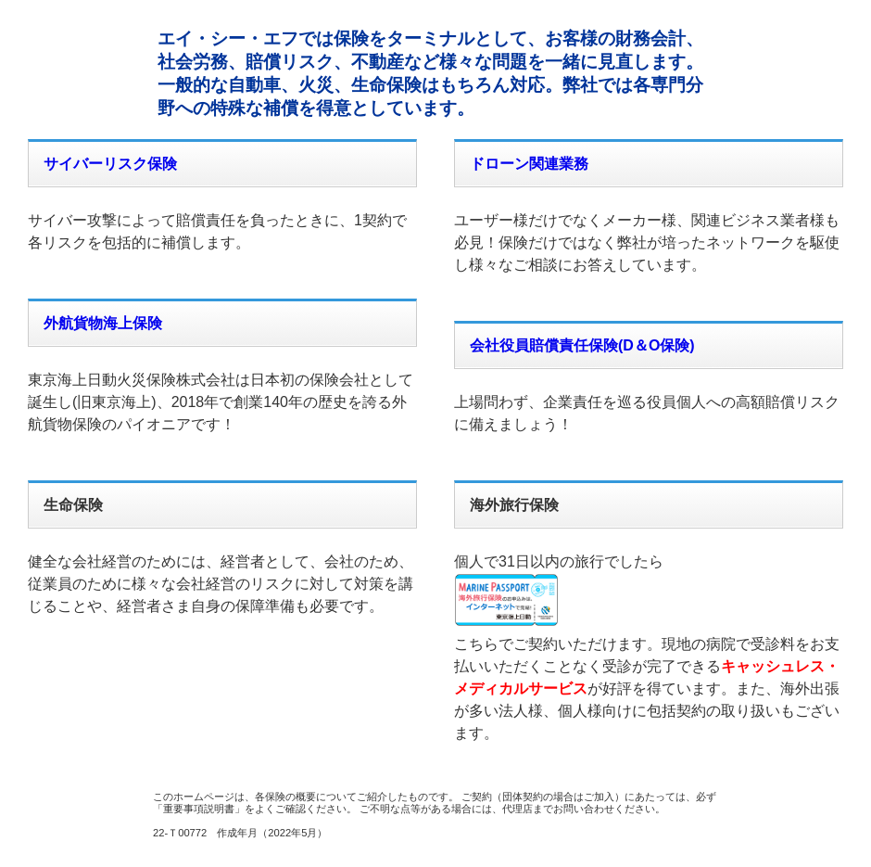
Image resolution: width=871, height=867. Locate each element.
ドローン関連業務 (529, 164)
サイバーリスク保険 (110, 164)
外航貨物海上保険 (103, 323)
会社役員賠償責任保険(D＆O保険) (582, 345)
